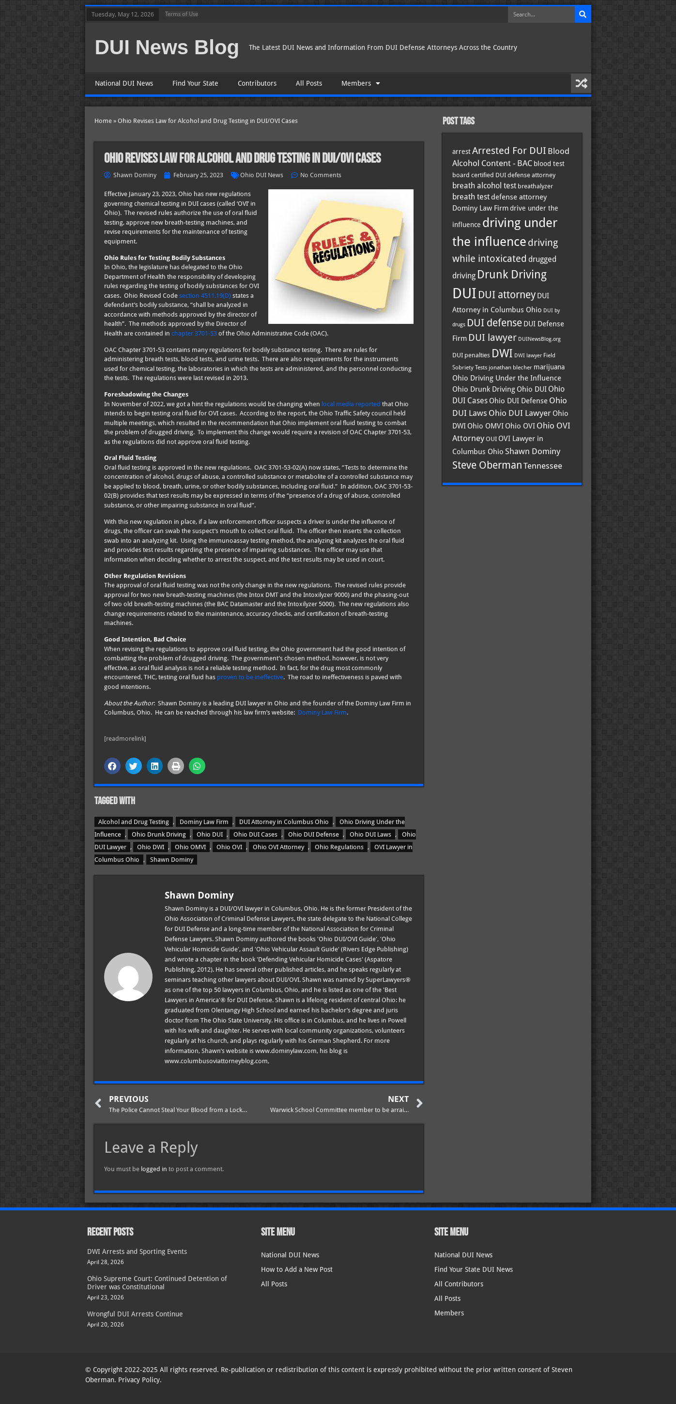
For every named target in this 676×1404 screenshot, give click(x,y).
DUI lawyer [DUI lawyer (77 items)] (492, 337)
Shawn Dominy (171, 859)
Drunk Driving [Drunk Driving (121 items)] (512, 274)
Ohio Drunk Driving (159, 834)
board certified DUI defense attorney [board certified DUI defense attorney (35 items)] (503, 175)
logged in (154, 1169)
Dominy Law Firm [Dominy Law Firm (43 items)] (480, 208)
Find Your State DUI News (473, 1269)
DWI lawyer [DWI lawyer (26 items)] (528, 355)
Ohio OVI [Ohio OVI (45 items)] (520, 426)
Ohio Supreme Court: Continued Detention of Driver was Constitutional (157, 1283)
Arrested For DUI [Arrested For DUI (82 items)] (509, 150)
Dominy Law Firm (322, 712)
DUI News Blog (167, 47)
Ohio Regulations (339, 847)
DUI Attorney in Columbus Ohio (284, 821)
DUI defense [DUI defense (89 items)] (494, 323)
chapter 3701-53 (194, 333)
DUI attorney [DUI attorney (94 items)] (507, 295)
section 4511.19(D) (205, 295)
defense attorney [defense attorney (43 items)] (519, 197)
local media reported (351, 404)
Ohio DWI (150, 847)
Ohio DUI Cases (255, 834)
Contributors (257, 83)
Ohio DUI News (261, 175)
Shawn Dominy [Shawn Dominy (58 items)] (532, 451)
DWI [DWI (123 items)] (502, 353)
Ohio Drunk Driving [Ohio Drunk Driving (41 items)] (483, 389)
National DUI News (124, 83)
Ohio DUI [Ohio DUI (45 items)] (532, 389)
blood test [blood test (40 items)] (549, 164)
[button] (112, 766)
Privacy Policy (139, 1380)
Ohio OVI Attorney (278, 847)
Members (360, 83)
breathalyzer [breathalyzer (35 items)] (535, 186)
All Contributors (458, 1284)
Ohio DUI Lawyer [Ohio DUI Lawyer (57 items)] (520, 413)
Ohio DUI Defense (313, 834)
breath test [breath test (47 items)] (471, 196)
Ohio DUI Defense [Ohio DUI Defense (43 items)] (518, 401)
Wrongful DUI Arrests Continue (135, 1314)
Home (103, 120)
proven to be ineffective (250, 677)
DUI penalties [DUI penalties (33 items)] (471, 355)
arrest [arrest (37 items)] (461, 151)
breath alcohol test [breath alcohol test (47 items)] (484, 185)
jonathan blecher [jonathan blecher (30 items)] (510, 367)
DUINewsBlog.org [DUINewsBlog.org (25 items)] (539, 339)
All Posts (309, 83)
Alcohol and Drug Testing (133, 821)
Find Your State (195, 83)
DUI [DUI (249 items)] (464, 293)
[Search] (583, 14)
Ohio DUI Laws (370, 834)
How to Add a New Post (297, 1269)
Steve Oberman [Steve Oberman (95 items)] (487, 465)
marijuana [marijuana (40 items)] (549, 367)
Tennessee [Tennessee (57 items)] (542, 466)
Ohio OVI (229, 847)
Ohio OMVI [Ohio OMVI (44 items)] (485, 426)
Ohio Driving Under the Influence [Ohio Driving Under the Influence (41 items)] (506, 378)
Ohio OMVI (190, 847)
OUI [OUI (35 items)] (491, 439)
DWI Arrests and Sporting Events (137, 1251)
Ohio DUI (210, 834)
